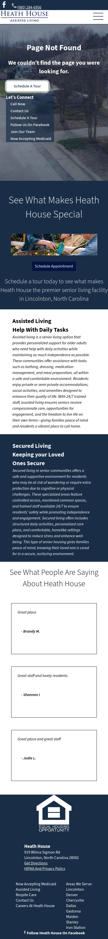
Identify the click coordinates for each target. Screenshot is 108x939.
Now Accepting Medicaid (30, 138)
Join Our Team (22, 131)
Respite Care (26, 895)
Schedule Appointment (54, 266)
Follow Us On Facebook (29, 125)
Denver (72, 895)
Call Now (17, 104)
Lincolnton (75, 889)
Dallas (71, 906)
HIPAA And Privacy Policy (44, 868)
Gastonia (73, 911)
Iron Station (75, 927)
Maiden (72, 916)
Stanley (72, 922)
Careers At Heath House (35, 906)
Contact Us (19, 111)
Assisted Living (31, 321)
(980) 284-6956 (26, 6)
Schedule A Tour (27, 86)
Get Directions (36, 863)
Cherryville (75, 900)
